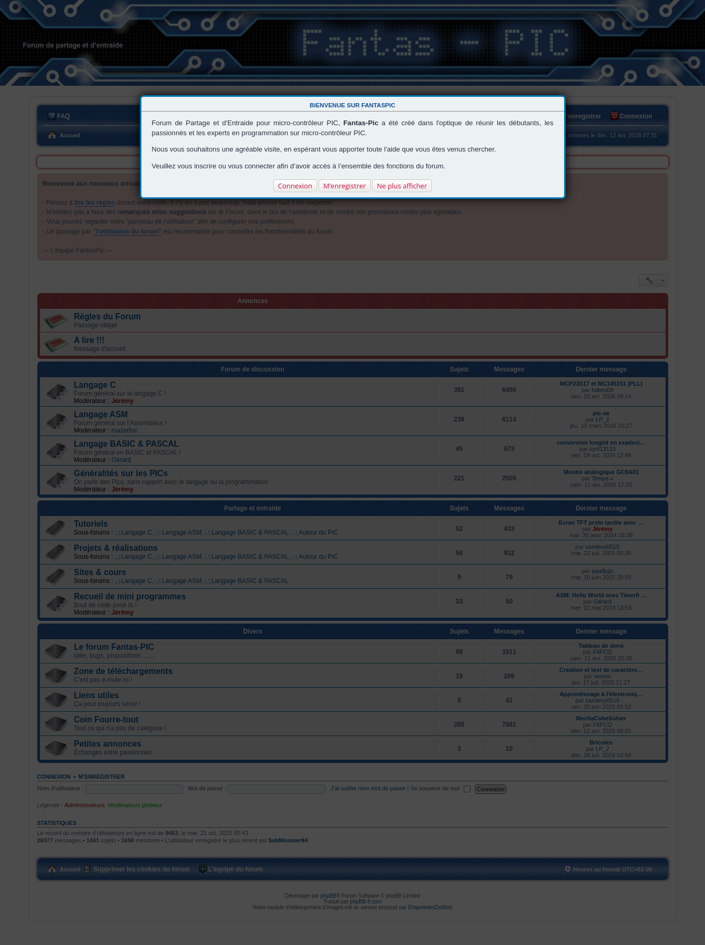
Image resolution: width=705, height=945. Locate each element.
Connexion (295, 185)
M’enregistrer (344, 185)
